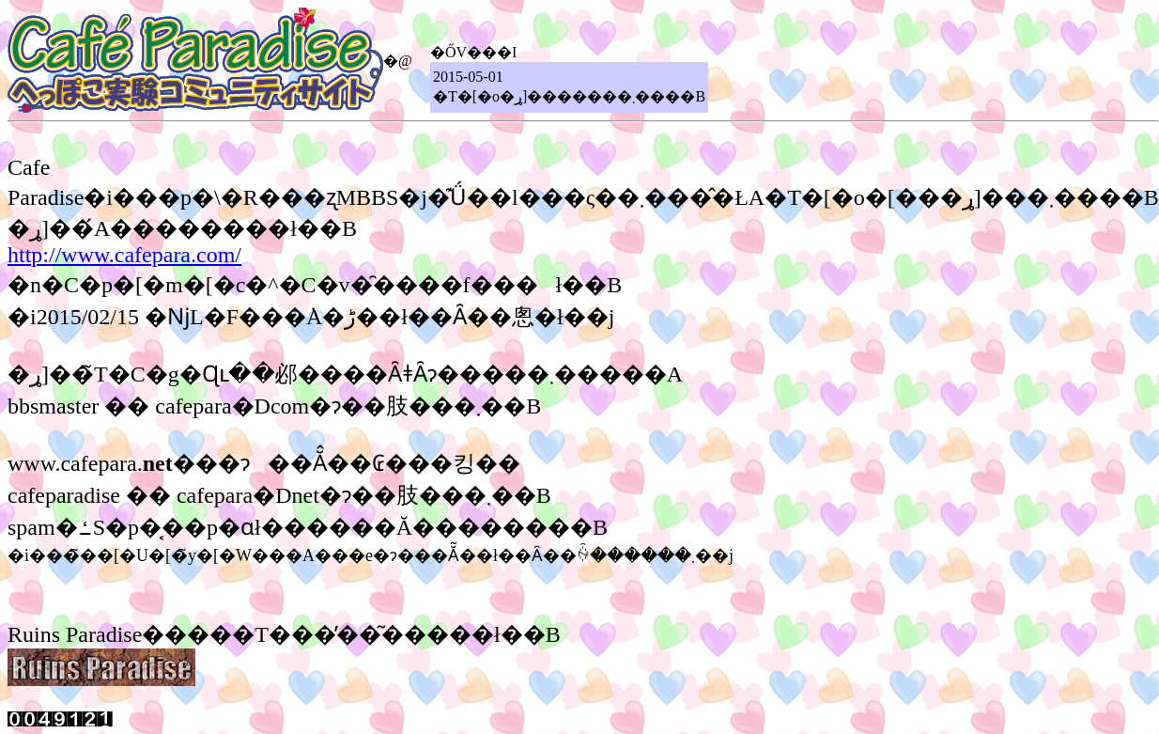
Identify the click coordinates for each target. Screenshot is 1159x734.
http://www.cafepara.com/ (124, 254)
